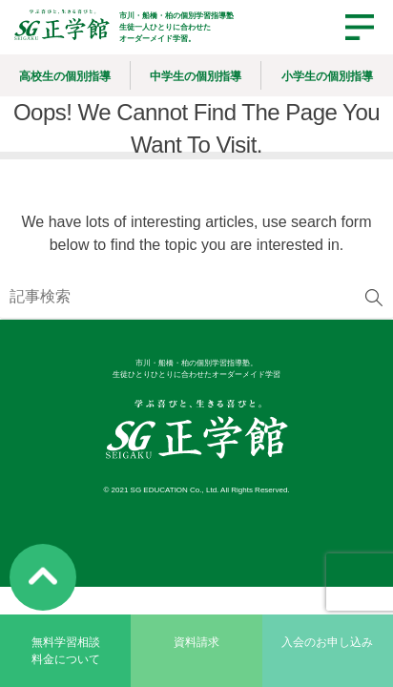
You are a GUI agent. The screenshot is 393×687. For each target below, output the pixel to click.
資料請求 (196, 642)
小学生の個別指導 (327, 76)
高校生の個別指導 (65, 76)
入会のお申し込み (327, 642)
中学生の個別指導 (195, 76)
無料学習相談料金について (65, 650)
